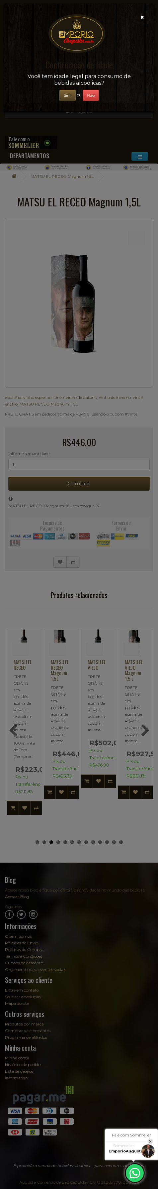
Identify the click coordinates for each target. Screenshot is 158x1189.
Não (91, 95)
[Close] (142, 17)
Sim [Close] (67, 95)
